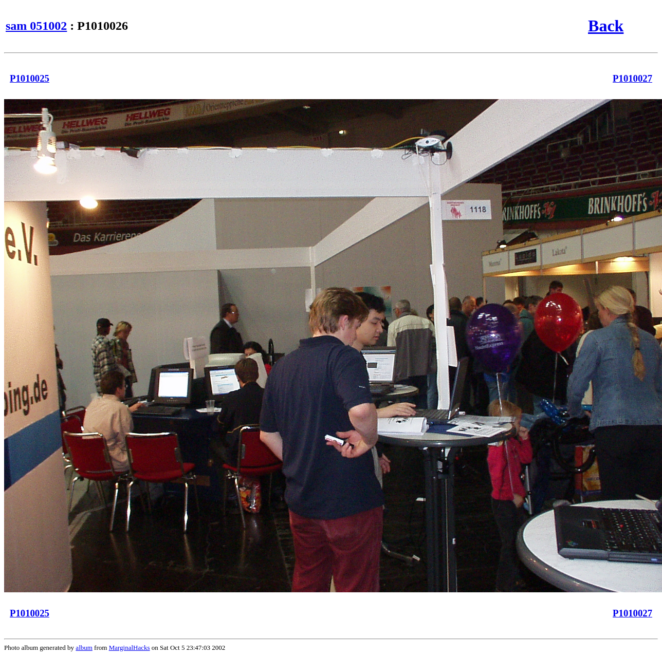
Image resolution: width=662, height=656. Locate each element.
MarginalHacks (129, 647)
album (84, 647)
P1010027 (632, 78)
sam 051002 (36, 25)
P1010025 (29, 78)
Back (605, 25)
